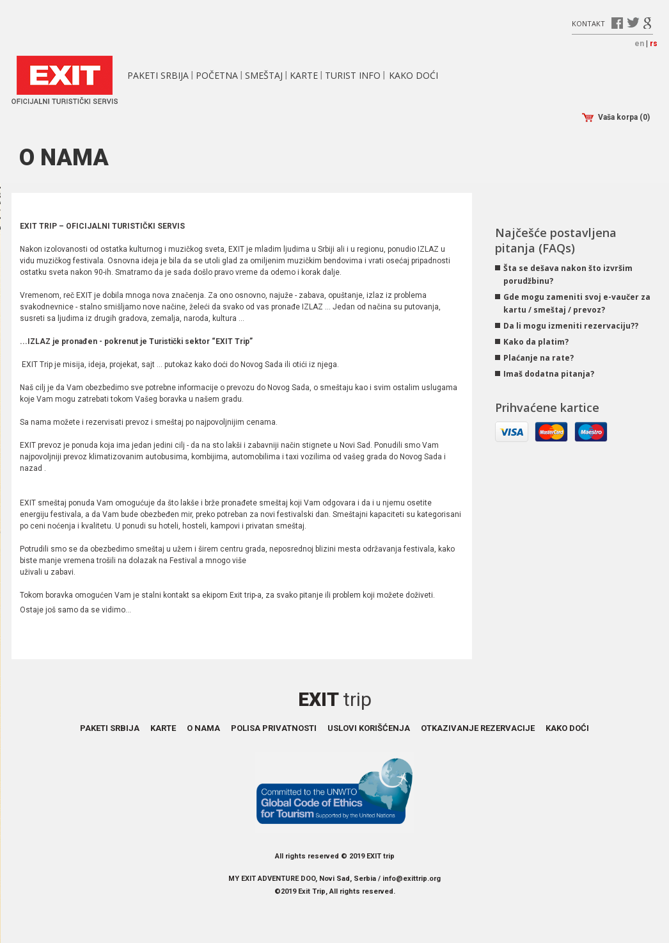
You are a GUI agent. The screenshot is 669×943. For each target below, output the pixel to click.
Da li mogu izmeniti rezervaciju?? (570, 325)
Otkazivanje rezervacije (478, 728)
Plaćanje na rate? (538, 357)
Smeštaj (264, 75)
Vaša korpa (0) (616, 117)
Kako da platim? (536, 341)
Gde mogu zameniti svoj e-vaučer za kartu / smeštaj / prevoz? (576, 303)
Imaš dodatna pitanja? (548, 373)
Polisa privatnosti (274, 728)
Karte (304, 75)
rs (653, 43)
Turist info (353, 75)
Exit (335, 699)
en (639, 43)
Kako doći (413, 75)
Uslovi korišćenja (368, 728)
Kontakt (588, 23)
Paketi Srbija (158, 75)
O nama (203, 728)
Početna (217, 75)
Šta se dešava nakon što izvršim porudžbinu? (568, 274)
